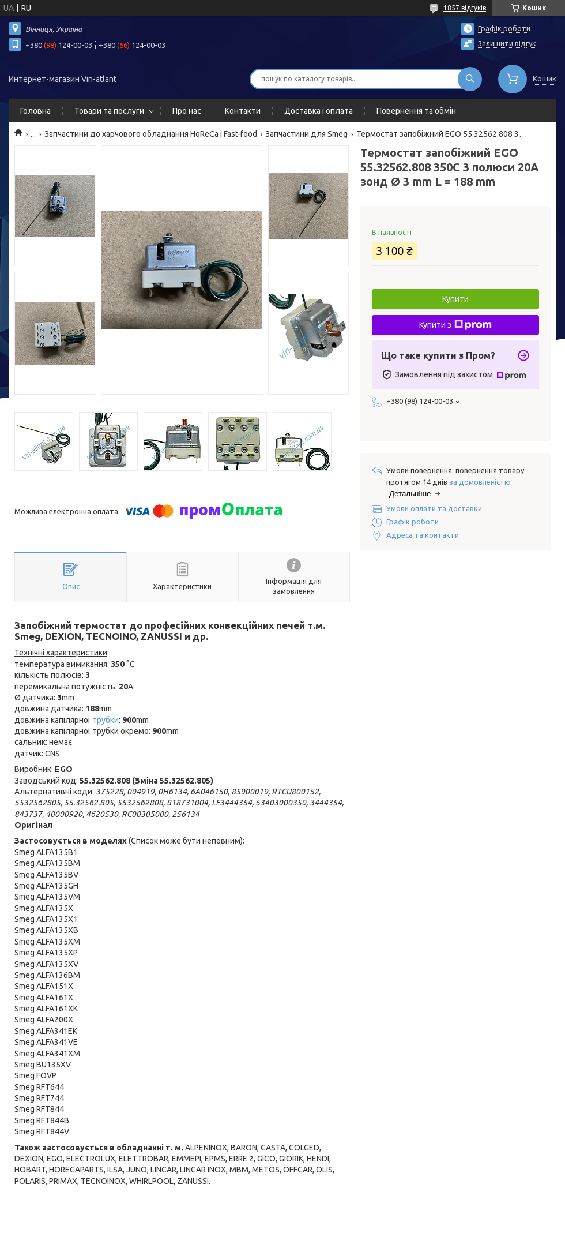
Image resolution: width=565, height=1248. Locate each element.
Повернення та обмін (416, 111)
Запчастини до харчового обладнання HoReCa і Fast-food (150, 133)
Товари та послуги (109, 111)
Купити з (455, 325)
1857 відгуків (464, 8)
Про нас (186, 111)
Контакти (243, 111)
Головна (35, 111)
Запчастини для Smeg (306, 133)
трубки (105, 720)
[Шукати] (470, 79)
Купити (455, 298)
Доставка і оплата (318, 111)
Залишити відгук (507, 43)
